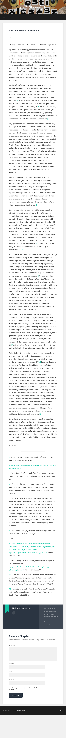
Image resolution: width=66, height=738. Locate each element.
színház (57, 626)
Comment (12, 655)
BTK (45, 624)
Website (11, 701)
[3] (49, 114)
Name (11, 683)
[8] (38, 286)
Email (11, 692)
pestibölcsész (49, 626)
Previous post (49, 632)
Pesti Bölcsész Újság (33, 8)
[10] (39, 372)
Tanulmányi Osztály (50, 621)
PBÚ (52, 624)
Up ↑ (61, 733)
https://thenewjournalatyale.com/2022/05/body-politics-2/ (31, 563)
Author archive (13, 622)
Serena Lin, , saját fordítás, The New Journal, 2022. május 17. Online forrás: (33, 557)
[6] (36, 254)
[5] (36, 215)
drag (49, 624)
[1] (56, 98)
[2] (18, 107)
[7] (22, 260)
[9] (12, 355)
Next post (47, 635)
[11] (40, 424)
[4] (20, 129)
